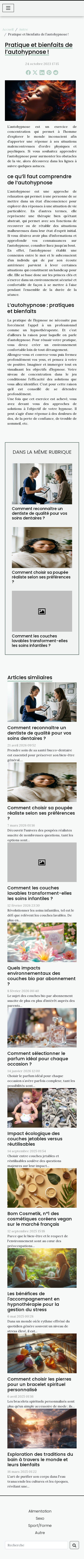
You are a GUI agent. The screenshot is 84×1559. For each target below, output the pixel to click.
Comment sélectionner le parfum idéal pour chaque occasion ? (37, 1058)
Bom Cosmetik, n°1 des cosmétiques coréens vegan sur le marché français (39, 1218)
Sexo (40, 1518)
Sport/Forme (40, 1525)
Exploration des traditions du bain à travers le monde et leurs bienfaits (40, 1459)
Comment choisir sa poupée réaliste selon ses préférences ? (41, 577)
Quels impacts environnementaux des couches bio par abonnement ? (41, 976)
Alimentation (39, 1511)
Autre (23, 29)
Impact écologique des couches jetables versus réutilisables (34, 1138)
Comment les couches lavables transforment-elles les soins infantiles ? (40, 640)
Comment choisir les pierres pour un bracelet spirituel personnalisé (39, 1384)
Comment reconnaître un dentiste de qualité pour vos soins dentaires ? (39, 513)
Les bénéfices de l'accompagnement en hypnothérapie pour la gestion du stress (33, 1301)
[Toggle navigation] (8, 8)
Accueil (8, 29)
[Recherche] (36, 1545)
